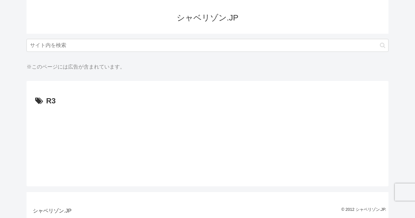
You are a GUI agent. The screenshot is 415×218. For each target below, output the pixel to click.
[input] (207, 45)
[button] (383, 45)
